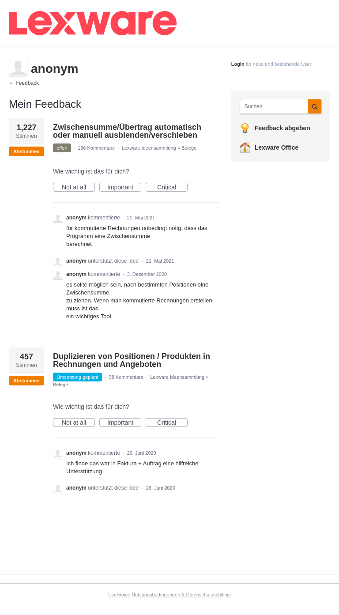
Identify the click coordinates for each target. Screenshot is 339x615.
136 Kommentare (96, 148)
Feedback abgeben (282, 128)
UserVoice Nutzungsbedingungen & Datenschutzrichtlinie (169, 594)
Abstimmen (26, 151)
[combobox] (276, 106)
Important (124, 188)
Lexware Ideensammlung (149, 148)
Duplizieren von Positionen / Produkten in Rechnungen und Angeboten (131, 360)
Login (238, 64)
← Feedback (24, 83)
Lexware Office (277, 147)
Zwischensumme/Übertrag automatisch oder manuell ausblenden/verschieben (127, 131)
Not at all (78, 188)
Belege (188, 148)
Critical (172, 188)
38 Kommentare (126, 377)
